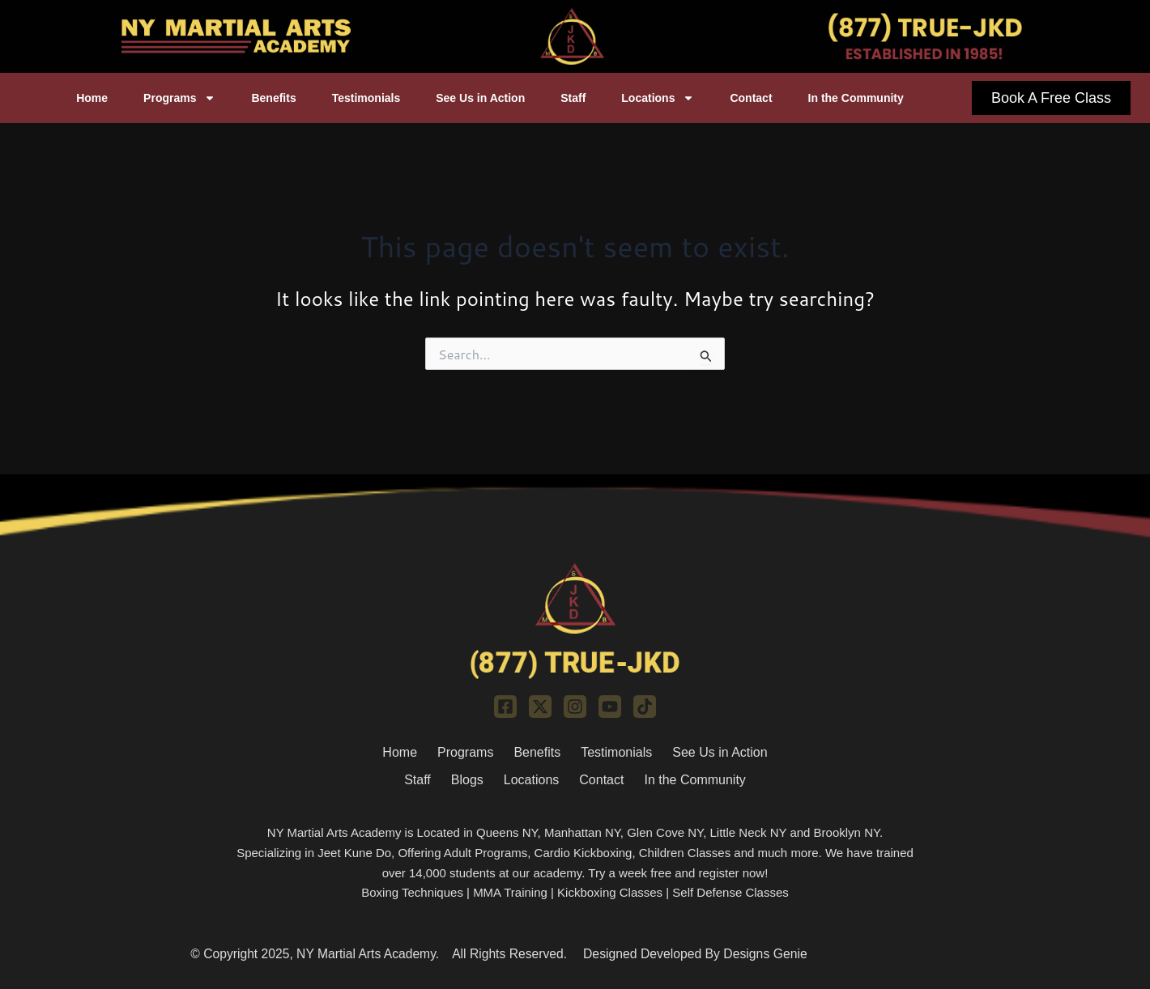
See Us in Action (480, 97)
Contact (751, 97)
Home (92, 97)
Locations (657, 98)
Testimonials (366, 97)
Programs (179, 98)
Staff (573, 97)
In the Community (856, 97)
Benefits (273, 97)
